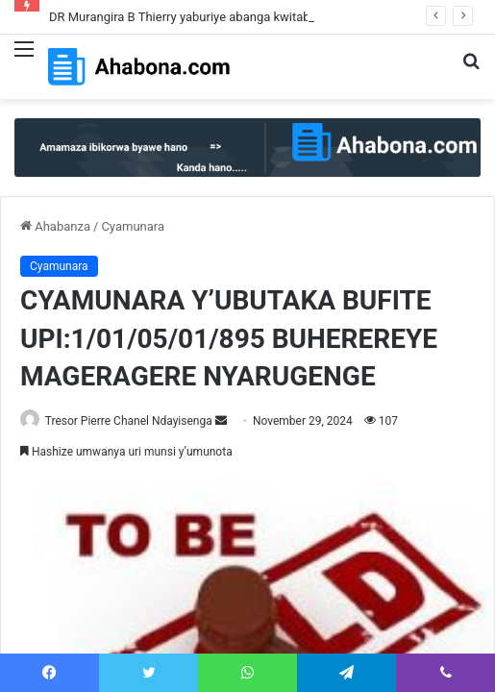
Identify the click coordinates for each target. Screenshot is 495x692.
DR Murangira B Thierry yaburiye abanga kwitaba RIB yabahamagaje (236, 17)
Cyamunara (132, 226)
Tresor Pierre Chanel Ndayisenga (128, 421)
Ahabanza (55, 226)
